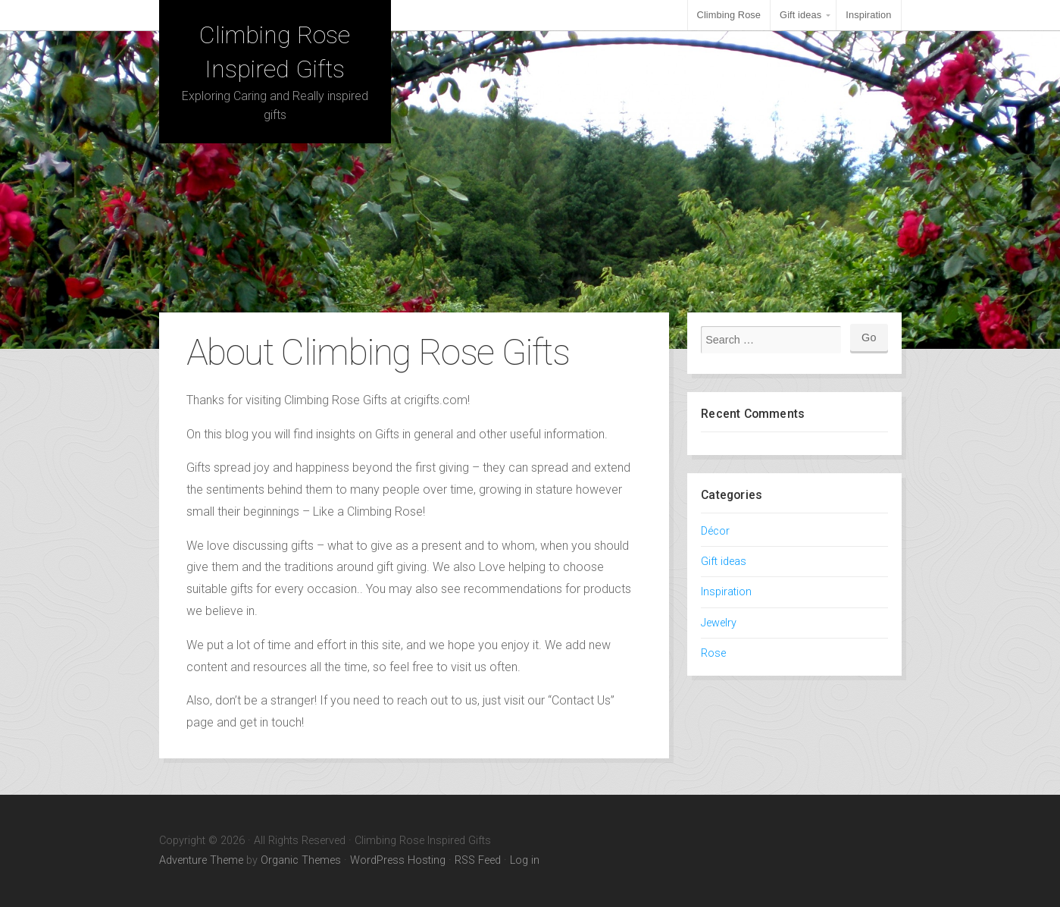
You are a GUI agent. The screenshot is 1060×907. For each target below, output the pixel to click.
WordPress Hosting (398, 860)
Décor (715, 531)
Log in (524, 860)
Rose (713, 653)
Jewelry (718, 623)
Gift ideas (800, 14)
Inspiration (868, 14)
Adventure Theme (201, 860)
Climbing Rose (729, 14)
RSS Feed (478, 860)
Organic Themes (301, 860)
